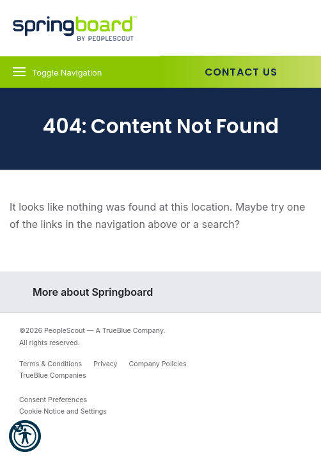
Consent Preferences (53, 400)
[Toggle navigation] (80, 72)
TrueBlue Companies (52, 375)
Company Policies (158, 364)
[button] (25, 436)
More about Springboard (93, 292)
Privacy (105, 364)
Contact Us (241, 72)
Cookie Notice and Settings (63, 411)
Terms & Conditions (50, 364)
